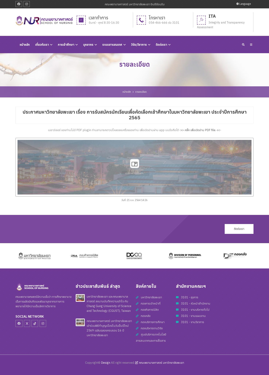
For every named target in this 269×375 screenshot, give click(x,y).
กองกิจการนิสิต (150, 309)
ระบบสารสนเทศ (112, 44)
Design (105, 362)
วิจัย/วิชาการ (139, 44)
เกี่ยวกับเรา (42, 44)
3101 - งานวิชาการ (192, 322)
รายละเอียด (141, 91)
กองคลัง (145, 316)
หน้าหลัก (127, 91)
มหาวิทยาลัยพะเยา (151, 297)
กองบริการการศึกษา (153, 322)
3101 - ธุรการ (189, 297)
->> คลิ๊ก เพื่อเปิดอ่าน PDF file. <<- (200, 130)
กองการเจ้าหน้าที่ (150, 303)
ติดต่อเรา (161, 44)
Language (243, 3)
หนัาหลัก (25, 44)
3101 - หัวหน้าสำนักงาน (195, 303)
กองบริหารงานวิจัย (152, 328)
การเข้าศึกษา (66, 44)
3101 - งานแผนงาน (193, 316)
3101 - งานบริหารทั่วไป (195, 309)
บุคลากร (88, 44)
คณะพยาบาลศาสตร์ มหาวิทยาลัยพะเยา (159, 362)
